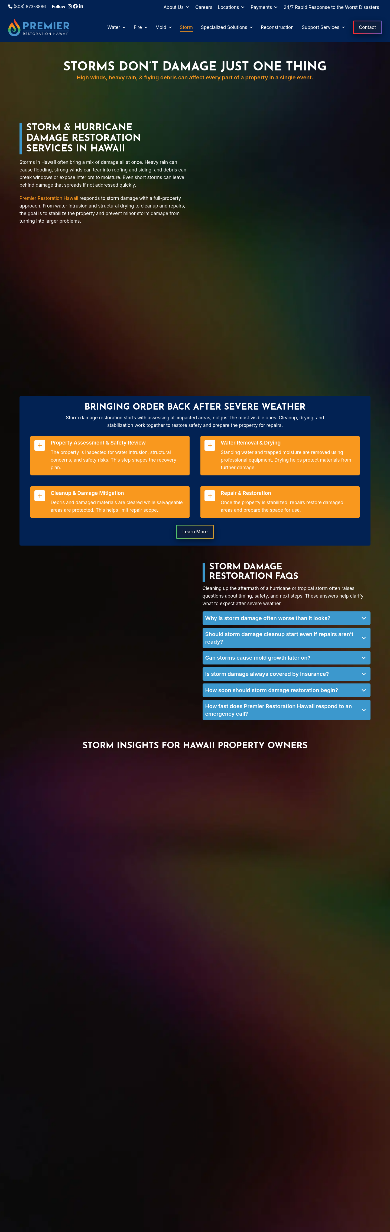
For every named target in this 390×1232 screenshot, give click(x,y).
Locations (231, 7)
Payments (264, 7)
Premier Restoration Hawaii (49, 198)
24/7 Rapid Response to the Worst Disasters (331, 7)
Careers (203, 7)
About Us (177, 7)
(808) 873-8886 (27, 6)
